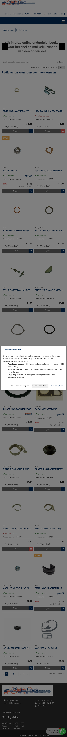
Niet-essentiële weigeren (20, 385)
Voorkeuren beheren (40, 385)
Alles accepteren (57, 385)
